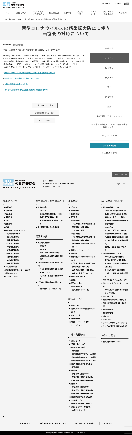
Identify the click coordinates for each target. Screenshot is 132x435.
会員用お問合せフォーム (112, 342)
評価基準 (74, 384)
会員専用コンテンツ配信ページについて (83, 310)
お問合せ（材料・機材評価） (81, 407)
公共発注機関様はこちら (112, 253)
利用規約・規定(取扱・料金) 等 (114, 300)
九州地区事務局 (13, 260)
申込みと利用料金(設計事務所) (116, 214)
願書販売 (74, 253)
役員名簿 (8, 217)
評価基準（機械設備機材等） (83, 394)
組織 (7, 227)
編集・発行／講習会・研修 (49, 253)
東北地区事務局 (13, 237)
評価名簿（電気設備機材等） (83, 377)
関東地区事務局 (13, 240)
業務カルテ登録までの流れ (115, 217)
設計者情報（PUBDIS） (113, 201)
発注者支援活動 (44, 243)
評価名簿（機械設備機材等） (83, 380)
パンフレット (108, 316)
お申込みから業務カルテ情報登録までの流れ (116, 291)
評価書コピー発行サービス (82, 403)
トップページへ (44, 120)
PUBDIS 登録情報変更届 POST (116, 237)
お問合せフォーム (78, 410)
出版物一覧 (75, 211)
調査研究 (43, 246)
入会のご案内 (108, 335)
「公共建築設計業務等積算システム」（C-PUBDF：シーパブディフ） (50, 285)
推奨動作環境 (108, 309)
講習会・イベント (78, 299)
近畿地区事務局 (13, 250)
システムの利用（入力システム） (115, 323)
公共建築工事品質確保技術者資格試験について (51, 270)
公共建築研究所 (11, 267)
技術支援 (43, 249)
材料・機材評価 (76, 334)
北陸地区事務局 (13, 244)
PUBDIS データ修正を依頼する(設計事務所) (116, 222)
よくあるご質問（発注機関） (115, 270)
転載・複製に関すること (80, 276)
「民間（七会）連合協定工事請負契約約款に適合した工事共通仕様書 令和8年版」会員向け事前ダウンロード (83, 268)
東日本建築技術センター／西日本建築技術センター (17, 271)
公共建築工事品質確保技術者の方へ (51, 277)
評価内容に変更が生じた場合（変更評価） (81, 365)
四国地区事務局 (13, 257)
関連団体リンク (25, 423)
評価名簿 (74, 370)
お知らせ (8, 211)
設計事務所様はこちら (111, 207)
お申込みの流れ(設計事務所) (115, 211)
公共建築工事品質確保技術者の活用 (51, 257)
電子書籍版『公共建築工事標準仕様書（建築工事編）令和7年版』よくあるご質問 (83, 225)
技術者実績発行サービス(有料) (116, 234)
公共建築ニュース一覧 (80, 290)
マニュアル (109, 227)
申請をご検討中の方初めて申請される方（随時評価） (78, 347)
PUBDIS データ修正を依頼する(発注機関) (116, 265)
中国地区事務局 (13, 253)
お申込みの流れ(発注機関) (114, 257)
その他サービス (76, 400)
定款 (7, 220)
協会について (10, 201)
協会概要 (8, 214)
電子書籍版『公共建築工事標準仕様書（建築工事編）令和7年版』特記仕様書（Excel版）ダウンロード (83, 240)
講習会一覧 (75, 305)
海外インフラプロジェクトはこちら (115, 284)
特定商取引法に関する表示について (53, 423)
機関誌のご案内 (76, 283)
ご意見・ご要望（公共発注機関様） (116, 274)
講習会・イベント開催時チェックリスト (80, 323)
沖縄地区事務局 (13, 263)
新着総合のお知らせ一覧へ (44, 113)
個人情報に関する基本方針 (85, 423)
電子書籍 (74, 217)
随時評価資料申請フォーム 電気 (84, 361)
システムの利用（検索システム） (115, 326)
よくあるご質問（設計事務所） (116, 230)
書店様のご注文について (80, 250)
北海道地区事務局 (13, 234)
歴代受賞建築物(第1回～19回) (51, 214)
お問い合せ (107, 319)
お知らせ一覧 (75, 341)
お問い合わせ (105, 4)
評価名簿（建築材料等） (81, 374)
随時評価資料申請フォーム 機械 (84, 357)
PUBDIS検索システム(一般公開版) (114, 304)
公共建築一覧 (77, 286)
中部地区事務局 (13, 247)
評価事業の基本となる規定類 (81, 397)
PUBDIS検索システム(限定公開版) (116, 242)
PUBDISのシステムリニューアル (115, 280)
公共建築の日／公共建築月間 (48, 227)
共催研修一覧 (75, 319)
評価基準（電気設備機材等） (83, 390)
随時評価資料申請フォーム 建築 (84, 354)
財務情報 (8, 224)
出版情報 (73, 201)
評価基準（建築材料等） (81, 387)
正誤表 (73, 280)
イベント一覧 (75, 315)
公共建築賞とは (44, 207)
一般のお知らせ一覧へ (44, 105)
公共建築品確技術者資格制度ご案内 (50, 264)
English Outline (11, 276)
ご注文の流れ (75, 214)
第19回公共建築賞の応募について (51, 222)
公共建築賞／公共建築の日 (49, 201)
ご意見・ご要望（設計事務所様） (115, 248)
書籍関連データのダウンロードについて (83, 258)
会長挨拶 (8, 207)
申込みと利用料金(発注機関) (115, 260)
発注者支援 (42, 236)
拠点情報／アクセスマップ (15, 230)
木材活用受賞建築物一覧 (49, 217)
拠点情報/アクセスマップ (52, 187)
